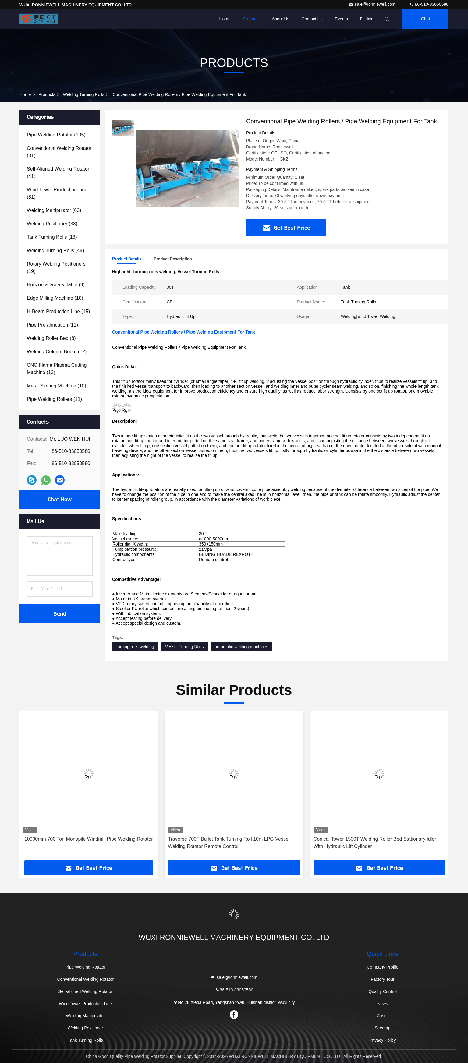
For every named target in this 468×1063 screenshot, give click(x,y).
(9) (56, 284)
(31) (59, 152)
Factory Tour (383, 979)
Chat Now (60, 499)
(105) (56, 134)
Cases (383, 1015)
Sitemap (382, 1028)
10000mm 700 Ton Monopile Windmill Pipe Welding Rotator (88, 839)
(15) (58, 311)
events (341, 18)
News (382, 1003)
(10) (55, 298)
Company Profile (383, 967)
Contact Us (312, 18)
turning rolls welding (135, 646)
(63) (54, 210)
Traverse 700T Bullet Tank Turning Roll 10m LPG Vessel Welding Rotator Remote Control (228, 842)
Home (224, 18)
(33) (52, 223)
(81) (57, 193)
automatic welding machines (241, 646)
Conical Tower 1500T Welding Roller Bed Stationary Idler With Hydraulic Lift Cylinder (375, 842)
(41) (58, 172)
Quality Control (382, 991)
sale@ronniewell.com (372, 4)
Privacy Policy (382, 1040)
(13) (57, 368)
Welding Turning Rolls (84, 94)
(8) (51, 338)
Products (251, 18)
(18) (52, 237)
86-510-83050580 (428, 4)
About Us (280, 18)
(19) (56, 267)
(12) (57, 351)
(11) (52, 324)
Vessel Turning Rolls (184, 646)
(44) (55, 250)
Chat (425, 18)
